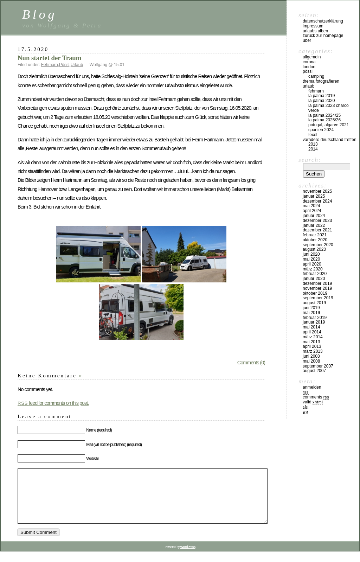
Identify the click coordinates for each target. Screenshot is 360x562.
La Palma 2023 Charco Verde (328, 108)
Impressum (313, 26)
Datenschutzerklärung (323, 21)
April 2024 (312, 210)
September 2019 (318, 297)
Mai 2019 (311, 312)
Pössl (64, 64)
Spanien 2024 (321, 129)
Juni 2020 (311, 254)
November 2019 (317, 288)
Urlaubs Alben (315, 30)
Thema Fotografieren (321, 81)
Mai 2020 (311, 259)
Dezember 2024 (317, 201)
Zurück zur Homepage (323, 35)
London (309, 66)
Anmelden (312, 387)
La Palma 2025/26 (324, 119)
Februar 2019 (315, 317)
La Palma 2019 (321, 95)
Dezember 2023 (317, 220)
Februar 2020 (315, 273)
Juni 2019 (311, 307)
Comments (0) (251, 362)
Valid (313, 402)
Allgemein (312, 57)
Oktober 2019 (315, 293)
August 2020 (314, 249)
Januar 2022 (314, 225)
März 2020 (313, 269)
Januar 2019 (314, 322)
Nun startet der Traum (49, 58)
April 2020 (312, 264)
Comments (316, 397)
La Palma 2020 (321, 100)
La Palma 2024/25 (324, 115)
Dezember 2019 (317, 283)
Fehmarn (49, 64)
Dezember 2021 (317, 230)
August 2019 (314, 302)
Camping (316, 76)
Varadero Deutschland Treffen (329, 139)
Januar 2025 (314, 196)
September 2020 (318, 244)
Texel (312, 134)
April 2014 (312, 332)
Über (307, 40)
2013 (313, 144)
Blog (39, 14)
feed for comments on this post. (53, 403)
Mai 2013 (311, 341)
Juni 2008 (311, 356)
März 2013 (313, 351)
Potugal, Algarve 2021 (328, 124)
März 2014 (313, 336)
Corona (309, 61)
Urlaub (77, 64)
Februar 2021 (315, 234)
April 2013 (312, 346)
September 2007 (318, 366)
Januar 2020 (314, 278)
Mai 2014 (311, 327)
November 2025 (317, 191)
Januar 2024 (314, 215)
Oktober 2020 (315, 239)
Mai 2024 (311, 205)
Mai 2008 (311, 361)
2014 (313, 149)
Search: (309, 159)
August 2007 (314, 370)
